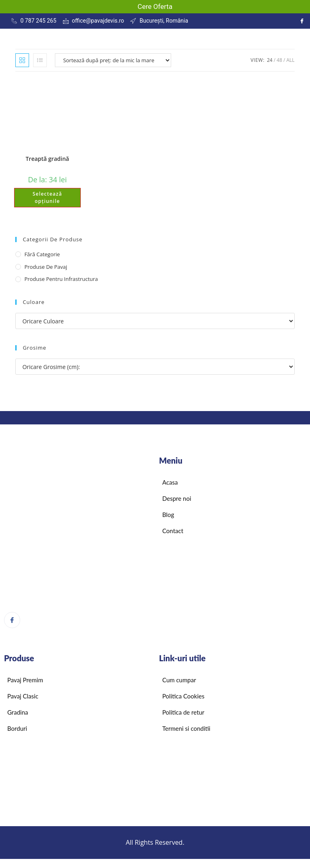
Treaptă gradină (47, 158)
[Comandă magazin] (113, 60)
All (290, 60)
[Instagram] (302, 21)
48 (279, 60)
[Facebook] (12, 620)
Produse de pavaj (45, 266)
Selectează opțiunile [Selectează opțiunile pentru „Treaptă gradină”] (47, 197)
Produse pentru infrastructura (61, 279)
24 (269, 60)
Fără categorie (42, 254)
